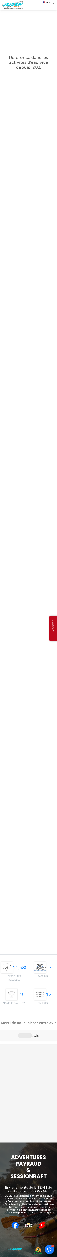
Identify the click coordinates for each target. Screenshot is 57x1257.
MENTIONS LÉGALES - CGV (28, 1253)
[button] (47, 2)
